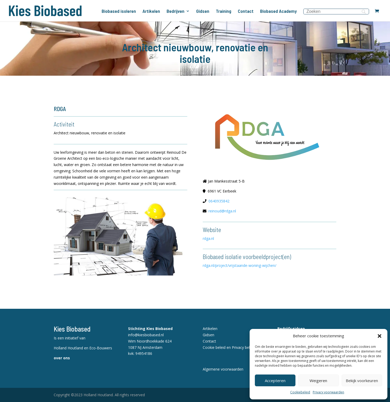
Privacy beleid (243, 347)
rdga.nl (208, 238)
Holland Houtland (69, 347)
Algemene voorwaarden (223, 369)
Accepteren (275, 380)
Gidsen (202, 11)
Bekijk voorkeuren (362, 380)
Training (223, 11)
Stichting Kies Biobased (150, 328)
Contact (246, 11)
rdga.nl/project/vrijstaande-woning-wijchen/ (239, 265)
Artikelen (151, 11)
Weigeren (318, 380)
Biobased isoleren (119, 11)
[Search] (336, 11)
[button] (379, 336)
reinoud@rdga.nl (222, 210)
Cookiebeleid (300, 392)
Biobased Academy (278, 11)
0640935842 (218, 201)
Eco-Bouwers (100, 347)
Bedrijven (175, 11)
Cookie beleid (214, 347)
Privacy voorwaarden (328, 392)
